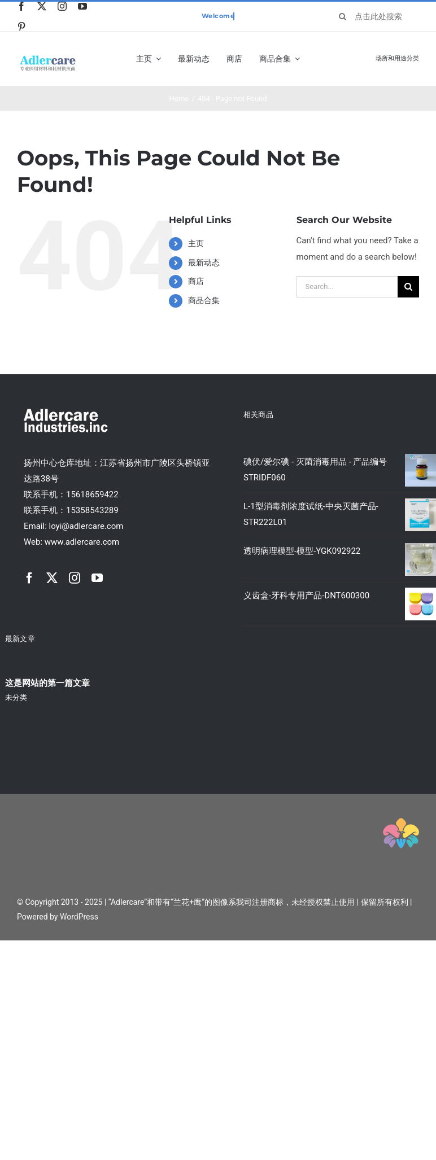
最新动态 (204, 262)
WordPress (79, 916)
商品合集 (204, 300)
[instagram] (62, 6)
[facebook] (21, 6)
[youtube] (82, 6)
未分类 (16, 697)
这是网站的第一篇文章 (47, 682)
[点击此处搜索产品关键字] (374, 16)
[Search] (342, 16)
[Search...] (347, 286)
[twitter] (41, 6)
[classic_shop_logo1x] (48, 59)
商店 (196, 281)
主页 (196, 243)
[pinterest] (21, 26)
